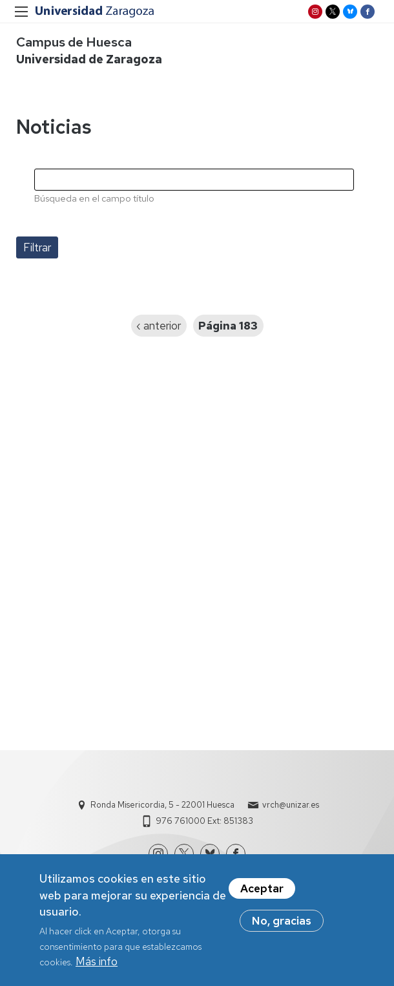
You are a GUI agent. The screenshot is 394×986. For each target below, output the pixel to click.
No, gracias (281, 928)
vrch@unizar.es (290, 804)
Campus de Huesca (74, 42)
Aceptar (262, 895)
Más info (97, 968)
